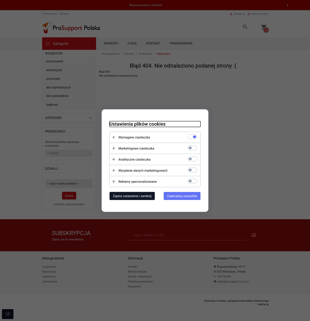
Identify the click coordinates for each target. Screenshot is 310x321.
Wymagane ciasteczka (134, 137)
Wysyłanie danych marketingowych (142, 170)
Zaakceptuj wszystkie (182, 196)
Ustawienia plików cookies (137, 124)
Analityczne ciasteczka (134, 159)
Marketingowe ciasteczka (136, 148)
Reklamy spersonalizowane (137, 181)
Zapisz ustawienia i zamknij (132, 196)
